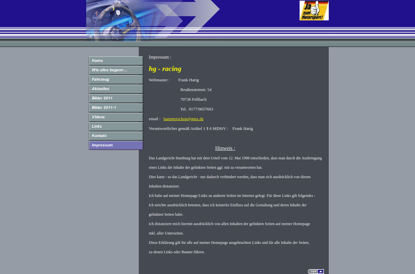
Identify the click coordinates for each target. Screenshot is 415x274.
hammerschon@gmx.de (184, 118)
